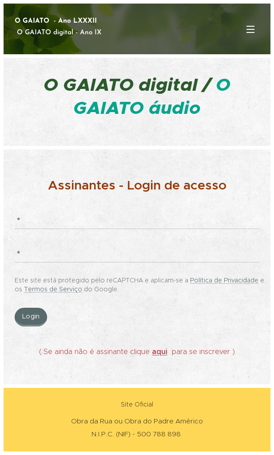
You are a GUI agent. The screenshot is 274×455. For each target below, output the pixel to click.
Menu (250, 29)
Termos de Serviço (53, 289)
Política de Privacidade (224, 280)
